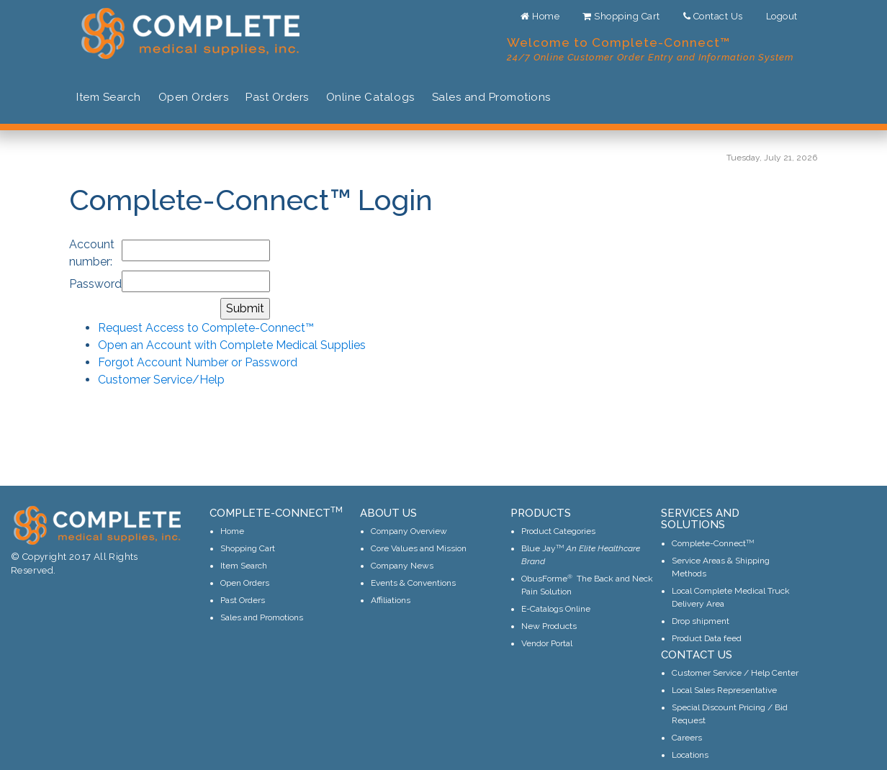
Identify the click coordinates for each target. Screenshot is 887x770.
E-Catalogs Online (555, 609)
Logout (782, 16)
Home (540, 16)
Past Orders (277, 97)
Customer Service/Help (161, 379)
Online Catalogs (370, 97)
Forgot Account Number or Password (197, 362)
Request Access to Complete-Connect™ (206, 328)
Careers (687, 738)
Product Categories (558, 531)
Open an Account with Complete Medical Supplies (232, 345)
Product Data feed (707, 638)
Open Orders (193, 97)
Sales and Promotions (491, 97)
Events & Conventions (413, 583)
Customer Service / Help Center (735, 673)
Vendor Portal (546, 643)
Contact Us (713, 16)
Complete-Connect (713, 543)
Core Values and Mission (419, 548)
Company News (402, 566)
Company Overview (409, 531)
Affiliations (390, 600)
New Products (549, 626)
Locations (690, 755)
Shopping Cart (621, 16)
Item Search (108, 97)
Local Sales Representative (724, 690)
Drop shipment (700, 621)
